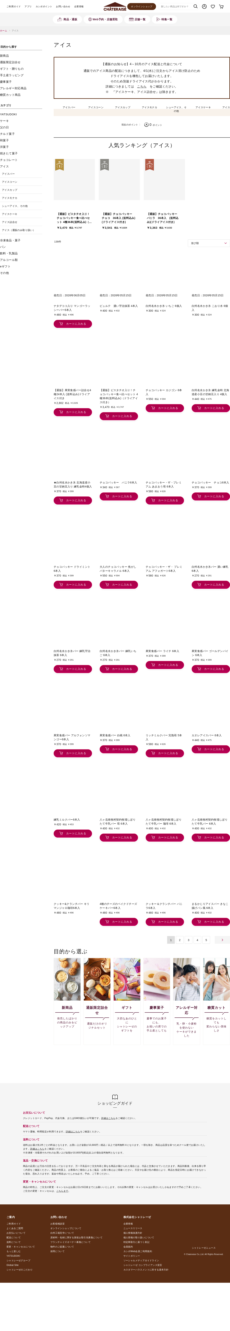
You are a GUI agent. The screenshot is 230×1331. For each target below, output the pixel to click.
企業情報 (79, 6)
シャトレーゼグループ (18, 1260)
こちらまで (62, 1191)
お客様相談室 (57, 1223)
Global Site (13, 1265)
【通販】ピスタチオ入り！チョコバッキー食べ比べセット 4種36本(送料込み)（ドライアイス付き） (74, 218)
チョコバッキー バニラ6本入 (118, 482)
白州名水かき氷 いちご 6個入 (164, 305)
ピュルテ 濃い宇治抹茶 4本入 (119, 305)
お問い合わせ (63, 6)
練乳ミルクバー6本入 (67, 819)
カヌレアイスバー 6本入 (207, 735)
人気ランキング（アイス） (141, 145)
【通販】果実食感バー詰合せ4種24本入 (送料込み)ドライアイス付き (72, 394)
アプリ (28, 6)
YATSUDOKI (13, 1256)
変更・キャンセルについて (21, 1246)
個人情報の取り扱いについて (138, 1237)
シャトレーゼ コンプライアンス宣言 (142, 1265)
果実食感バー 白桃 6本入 (115, 735)
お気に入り (213, 6)
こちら (141, 86)
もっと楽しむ (14, 1251)
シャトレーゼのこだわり (20, 1269)
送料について (14, 1242)
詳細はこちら (108, 1118)
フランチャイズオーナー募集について (70, 1242)
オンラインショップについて (65, 1228)
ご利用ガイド (14, 6)
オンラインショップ (141, 6)
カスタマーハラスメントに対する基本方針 (146, 1269)
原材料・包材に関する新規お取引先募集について (76, 1237)
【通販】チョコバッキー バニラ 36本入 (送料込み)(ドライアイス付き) (163, 217)
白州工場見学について (62, 1233)
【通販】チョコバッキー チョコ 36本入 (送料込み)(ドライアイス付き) (118, 217)
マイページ (204, 6)
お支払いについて (16, 1233)
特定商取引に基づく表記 (136, 1242)
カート (221, 6)
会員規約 (128, 1246)
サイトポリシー (131, 1256)
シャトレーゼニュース (204, 1248)
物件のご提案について (62, 1246)
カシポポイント (44, 6)
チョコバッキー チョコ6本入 (210, 482)
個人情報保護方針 (132, 1233)
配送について (14, 1237)
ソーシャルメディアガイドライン (141, 1260)
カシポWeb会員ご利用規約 (137, 1251)
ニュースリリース (132, 1228)
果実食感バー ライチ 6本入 (162, 650)
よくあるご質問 (15, 1228)
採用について (57, 1251)
